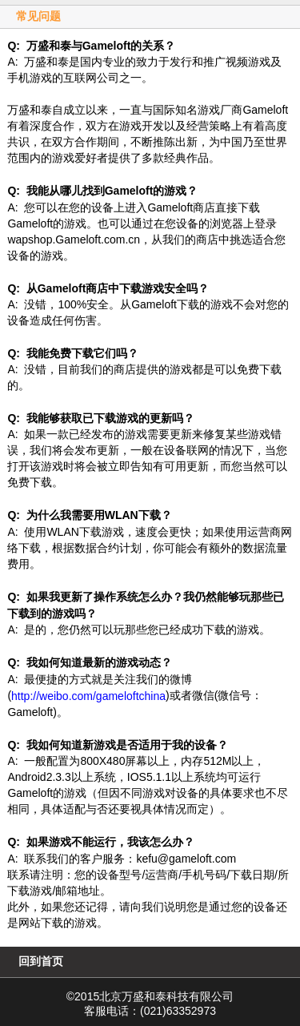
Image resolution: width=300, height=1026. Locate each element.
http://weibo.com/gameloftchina (88, 696)
